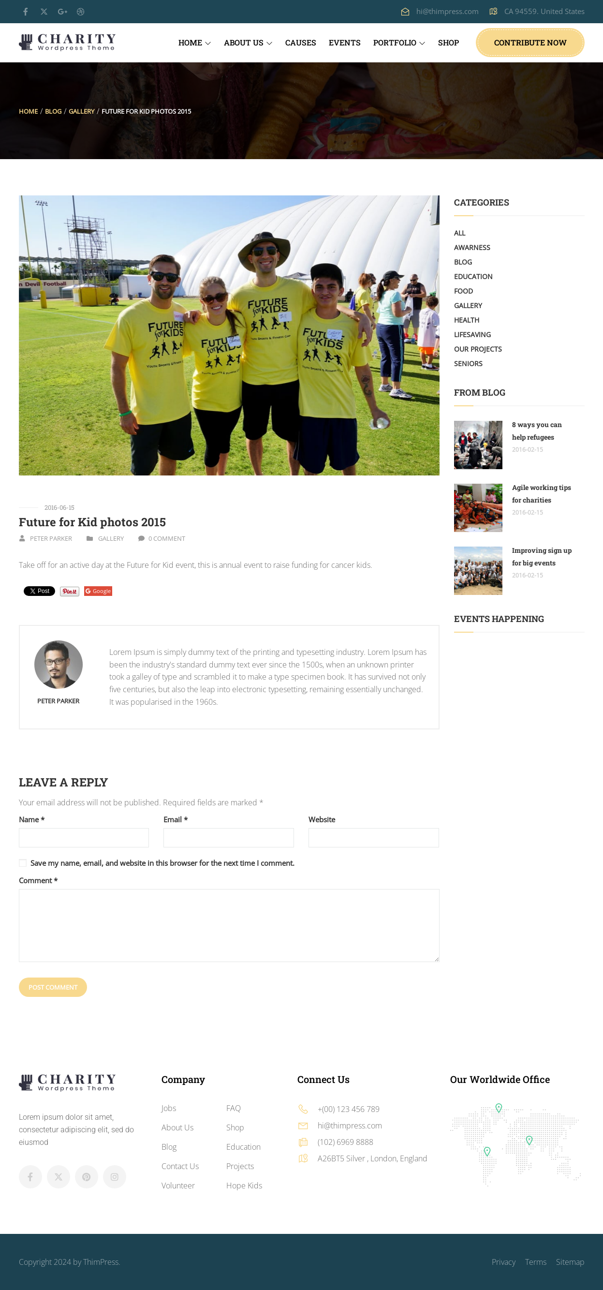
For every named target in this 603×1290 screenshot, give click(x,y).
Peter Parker (51, 538)
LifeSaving (472, 334)
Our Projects (478, 349)
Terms (535, 1262)
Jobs (169, 1108)
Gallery (81, 111)
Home (28, 111)
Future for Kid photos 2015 (92, 522)
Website (322, 819)
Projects (240, 1166)
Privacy (503, 1262)
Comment (38, 880)
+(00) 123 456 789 (349, 1109)
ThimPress (100, 1262)
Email (175, 819)
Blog (53, 111)
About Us (177, 1127)
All (459, 232)
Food (463, 291)
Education (473, 276)
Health (466, 320)
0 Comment (166, 538)
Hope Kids (244, 1185)
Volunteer (178, 1185)
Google (98, 590)
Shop (235, 1127)
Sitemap (570, 1262)
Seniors (468, 363)
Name (31, 819)
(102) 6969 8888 (345, 1142)
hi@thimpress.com (447, 11)
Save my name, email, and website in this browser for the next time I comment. (162, 863)
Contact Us (180, 1166)
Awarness (472, 247)
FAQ (233, 1108)
